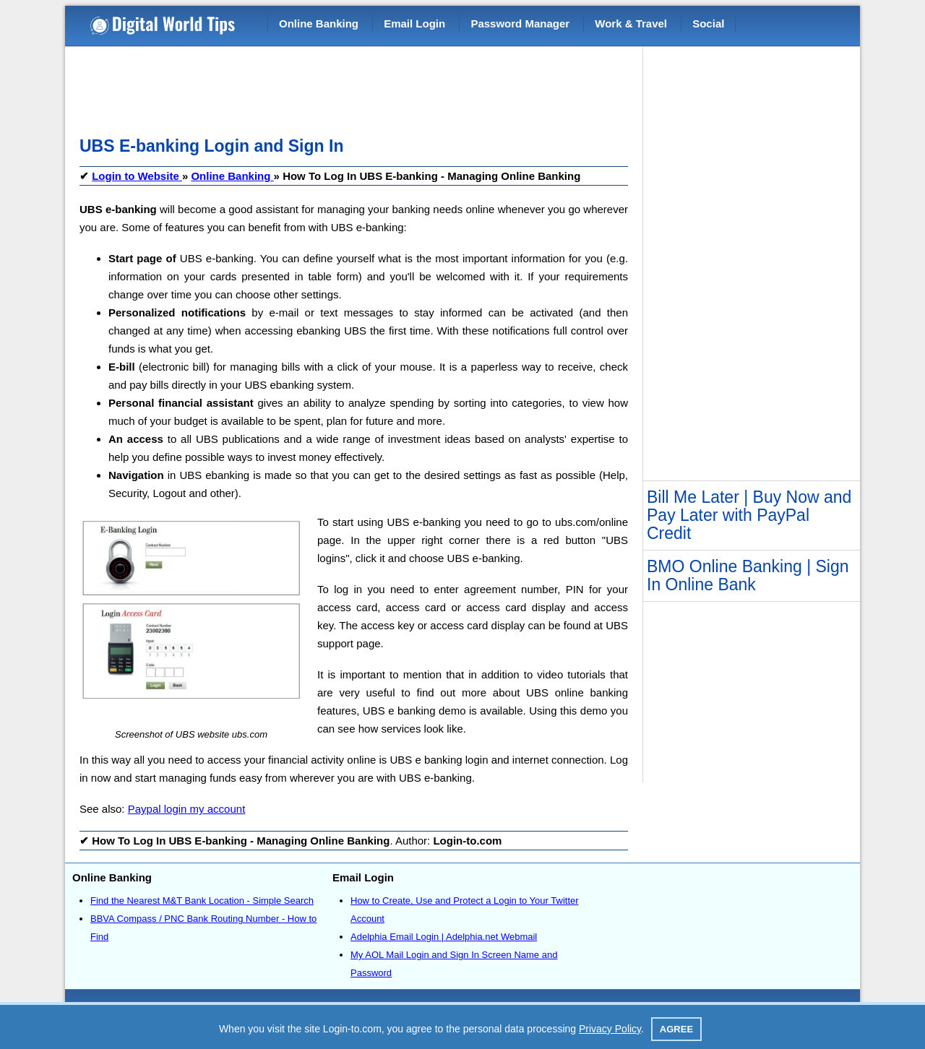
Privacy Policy (610, 1029)
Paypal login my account (187, 809)
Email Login (414, 23)
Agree (676, 1029)
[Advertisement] (342, 86)
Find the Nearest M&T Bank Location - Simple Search (202, 900)
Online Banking (318, 23)
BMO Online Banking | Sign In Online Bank (748, 575)
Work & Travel (631, 23)
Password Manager (519, 23)
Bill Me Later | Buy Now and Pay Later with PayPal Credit (749, 515)
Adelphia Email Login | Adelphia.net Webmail (443, 936)
